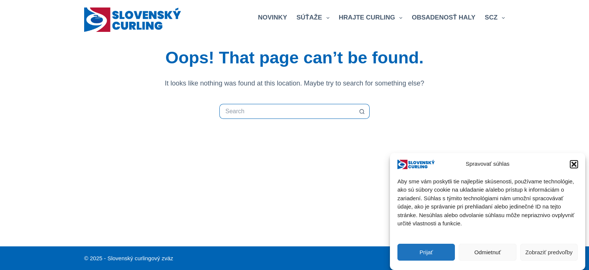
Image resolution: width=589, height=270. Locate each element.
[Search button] (362, 111)
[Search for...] (287, 111)
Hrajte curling (372, 18)
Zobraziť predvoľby (548, 253)
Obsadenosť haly (443, 17)
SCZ (495, 18)
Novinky (272, 17)
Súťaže (314, 18)
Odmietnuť (487, 253)
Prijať (426, 253)
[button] (574, 165)
